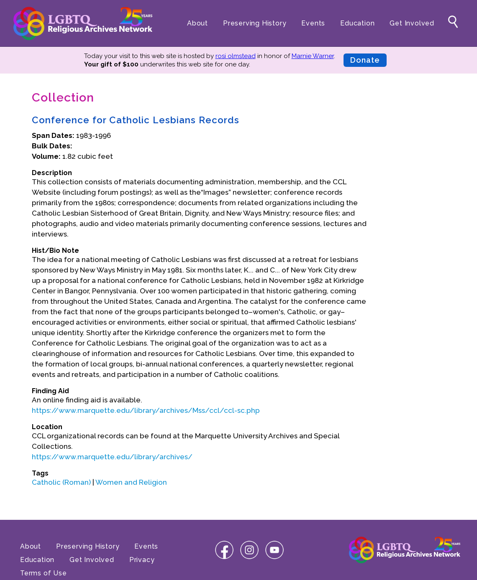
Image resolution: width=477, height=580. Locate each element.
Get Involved (412, 23)
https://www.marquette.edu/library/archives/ (112, 457)
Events (313, 23)
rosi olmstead (235, 56)
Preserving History (254, 23)
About (197, 23)
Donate (365, 60)
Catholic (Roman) (61, 482)
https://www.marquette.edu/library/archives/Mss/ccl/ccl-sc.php (146, 410)
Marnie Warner (313, 56)
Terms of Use (43, 573)
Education (357, 23)
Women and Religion (131, 482)
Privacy (142, 560)
